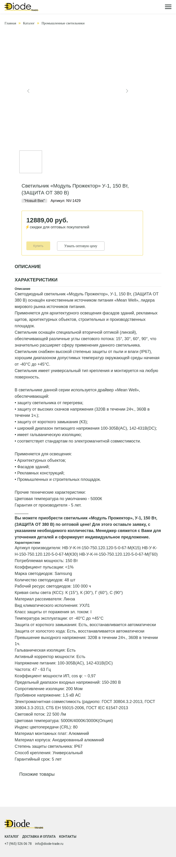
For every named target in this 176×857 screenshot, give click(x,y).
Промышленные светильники (63, 23)
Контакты (67, 836)
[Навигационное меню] (168, 7)
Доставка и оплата (39, 836)
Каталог (29, 23)
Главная (10, 23)
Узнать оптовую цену (80, 246)
